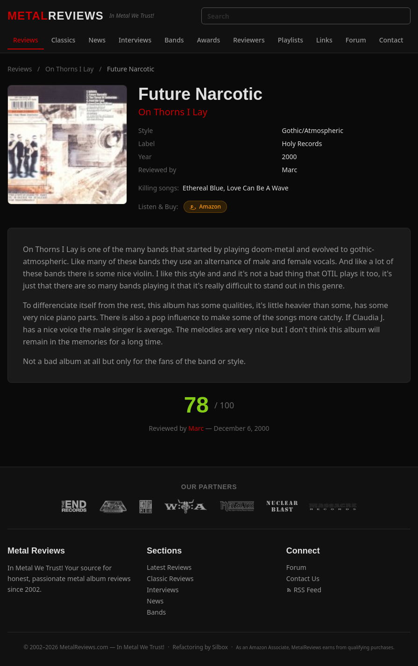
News (97, 39)
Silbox (220, 647)
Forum (356, 39)
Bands (174, 39)
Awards (208, 39)
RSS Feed (303, 589)
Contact (391, 39)
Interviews (135, 39)
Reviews (25, 39)
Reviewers (249, 39)
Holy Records (302, 143)
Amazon (205, 206)
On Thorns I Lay (69, 68)
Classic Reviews (170, 578)
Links (324, 39)
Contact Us (302, 578)
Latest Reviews (169, 567)
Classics (63, 39)
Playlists (290, 39)
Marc (290, 169)
